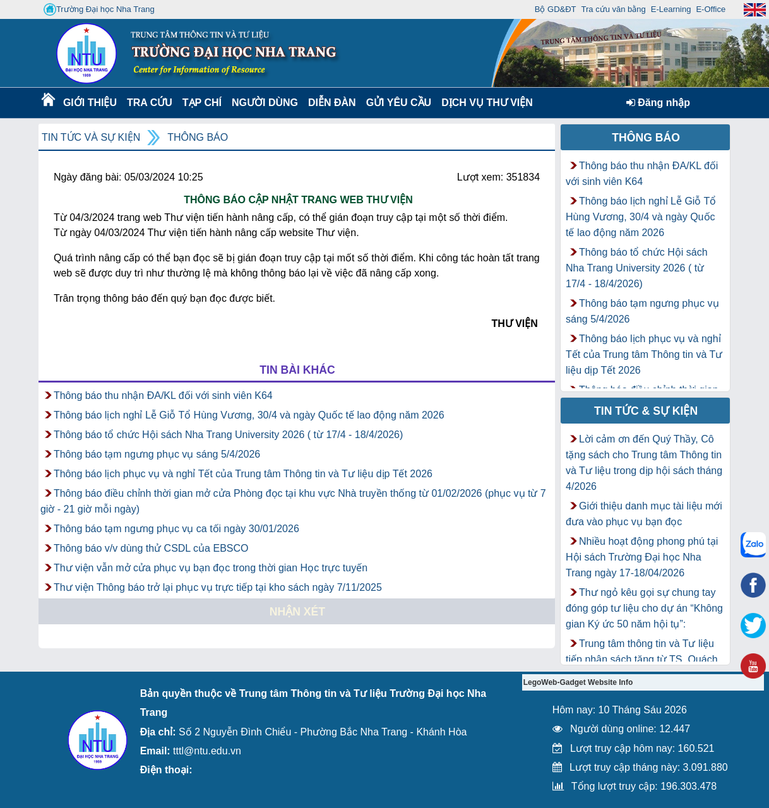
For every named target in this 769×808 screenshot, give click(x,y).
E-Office (710, 9)
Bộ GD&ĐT (555, 9)
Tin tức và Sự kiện (91, 137)
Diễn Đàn (332, 102)
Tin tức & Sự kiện (646, 411)
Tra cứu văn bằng (613, 9)
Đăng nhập (658, 102)
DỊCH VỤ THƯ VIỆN (484, 102)
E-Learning (671, 9)
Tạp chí (202, 102)
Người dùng (263, 102)
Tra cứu (149, 102)
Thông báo (197, 137)
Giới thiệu (89, 102)
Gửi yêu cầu (399, 102)
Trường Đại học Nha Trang (99, 9)
